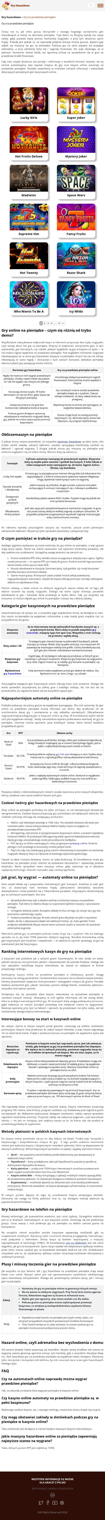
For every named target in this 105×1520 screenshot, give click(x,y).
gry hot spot (62, 765)
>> (63, 334)
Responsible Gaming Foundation (52, 1488)
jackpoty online (78, 854)
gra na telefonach (76, 1254)
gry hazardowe (12, 684)
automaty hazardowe (69, 452)
